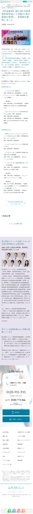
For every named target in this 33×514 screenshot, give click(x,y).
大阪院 (4, 67)
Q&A (4, 456)
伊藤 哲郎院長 (23, 62)
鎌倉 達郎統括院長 (10, 58)
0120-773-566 (18, 400)
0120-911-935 (16, 392)
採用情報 (20, 444)
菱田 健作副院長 (6, 62)
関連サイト (21, 448)
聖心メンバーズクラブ (24, 440)
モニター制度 (21, 436)
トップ (3, 4)
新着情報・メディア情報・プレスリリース (16, 4)
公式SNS (24, 1)
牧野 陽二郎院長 (18, 60)
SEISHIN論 (6, 432)
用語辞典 (20, 460)
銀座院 (26, 60)
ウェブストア (21, 452)
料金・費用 (6, 440)
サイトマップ (21, 491)
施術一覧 (5, 436)
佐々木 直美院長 (9, 65)
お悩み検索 (6, 448)
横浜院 (17, 65)
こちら (17, 317)
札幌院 (9, 60)
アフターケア (6, 452)
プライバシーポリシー (12, 491)
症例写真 (5, 444)
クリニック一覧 (7, 464)
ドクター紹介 (6, 460)
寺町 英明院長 (25, 65)
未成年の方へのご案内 (24, 432)
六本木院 (14, 62)
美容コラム (21, 456)
